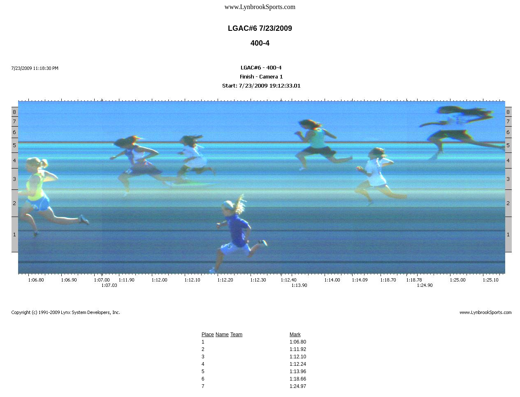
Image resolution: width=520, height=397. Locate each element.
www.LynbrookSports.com (260, 6)
